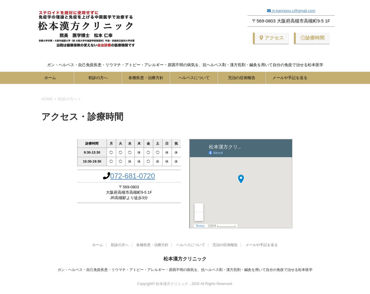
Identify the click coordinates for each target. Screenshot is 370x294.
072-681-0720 (132, 176)
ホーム (50, 77)
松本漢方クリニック (185, 258)
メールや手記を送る (289, 77)
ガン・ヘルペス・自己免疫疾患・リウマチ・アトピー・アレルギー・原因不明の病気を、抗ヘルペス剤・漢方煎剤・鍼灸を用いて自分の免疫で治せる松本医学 (185, 270)
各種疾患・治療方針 (145, 77)
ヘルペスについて (194, 77)
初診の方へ (98, 77)
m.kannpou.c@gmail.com (293, 10)
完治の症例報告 (241, 77)
